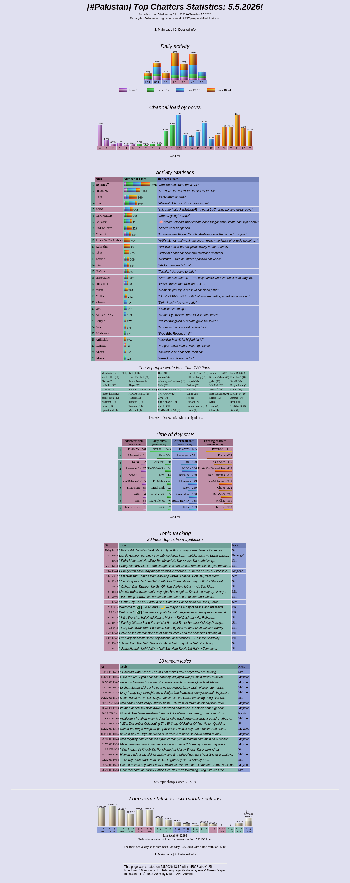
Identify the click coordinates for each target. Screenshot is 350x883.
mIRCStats (131, 874)
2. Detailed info (185, 29)
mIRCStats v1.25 (200, 867)
